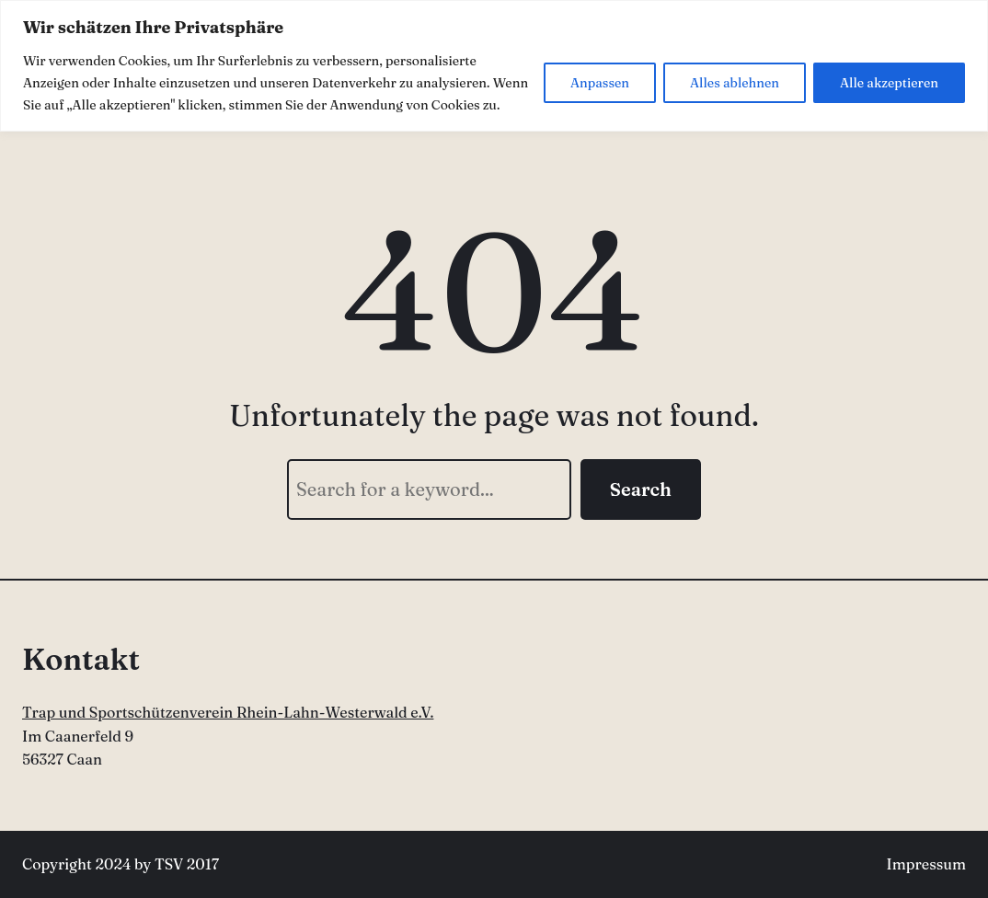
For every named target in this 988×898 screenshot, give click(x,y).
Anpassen (599, 83)
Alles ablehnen (734, 83)
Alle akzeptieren (889, 83)
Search (641, 489)
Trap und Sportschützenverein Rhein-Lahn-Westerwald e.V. (227, 712)
